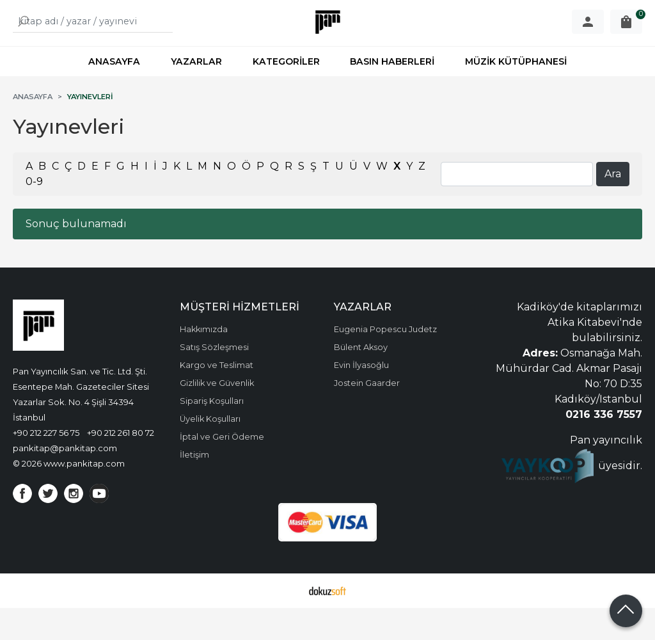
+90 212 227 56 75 (46, 465)
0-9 (34, 213)
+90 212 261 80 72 (120, 465)
